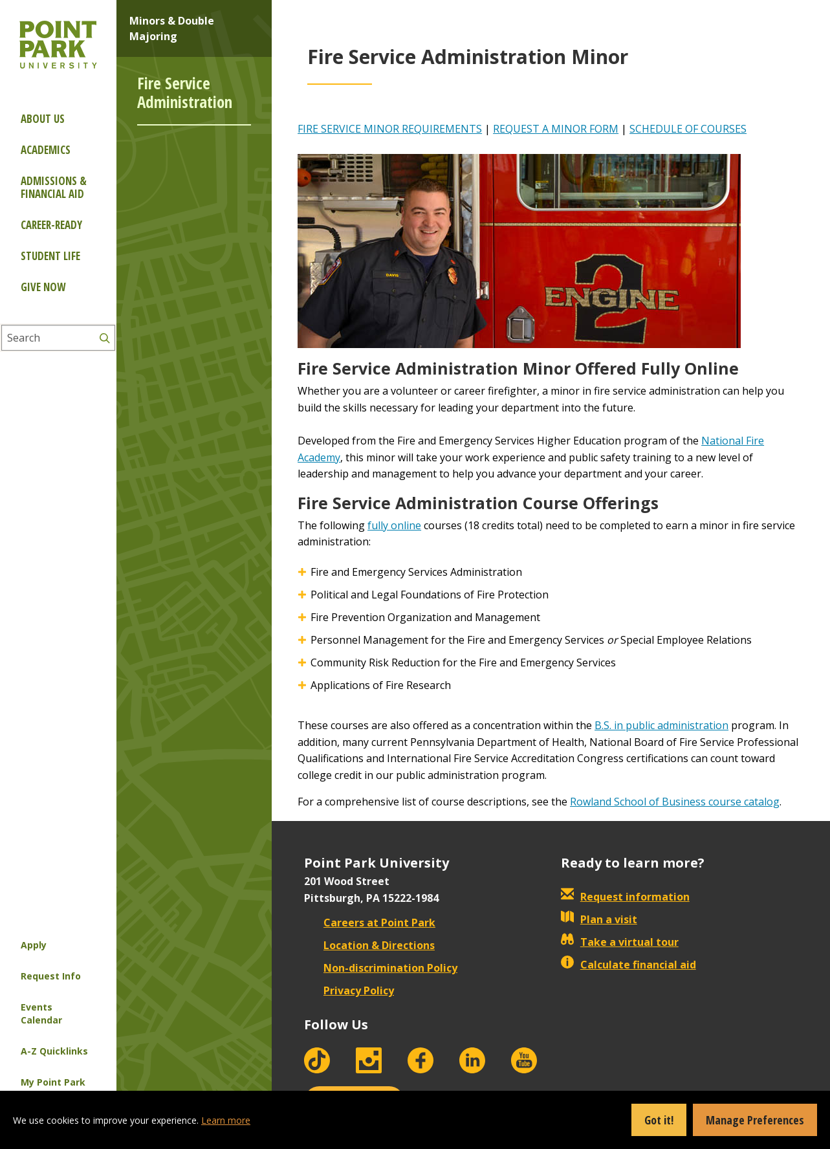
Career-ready (51, 224)
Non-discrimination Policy (380, 968)
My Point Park (53, 1082)
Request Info (51, 976)
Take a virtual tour (620, 942)
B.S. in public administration (661, 725)
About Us (43, 118)
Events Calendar (41, 1013)
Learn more (225, 1120)
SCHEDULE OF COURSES (688, 129)
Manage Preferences (755, 1120)
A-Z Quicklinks (54, 1051)
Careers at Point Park (369, 922)
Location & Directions (369, 945)
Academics (46, 149)
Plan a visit (599, 919)
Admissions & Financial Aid (54, 187)
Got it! (658, 1120)
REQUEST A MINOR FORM (555, 129)
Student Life (50, 255)
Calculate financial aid (628, 965)
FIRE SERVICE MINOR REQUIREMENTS (390, 129)
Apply (34, 945)
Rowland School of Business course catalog (675, 801)
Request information (625, 897)
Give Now (43, 286)
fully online (394, 525)
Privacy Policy (349, 990)
